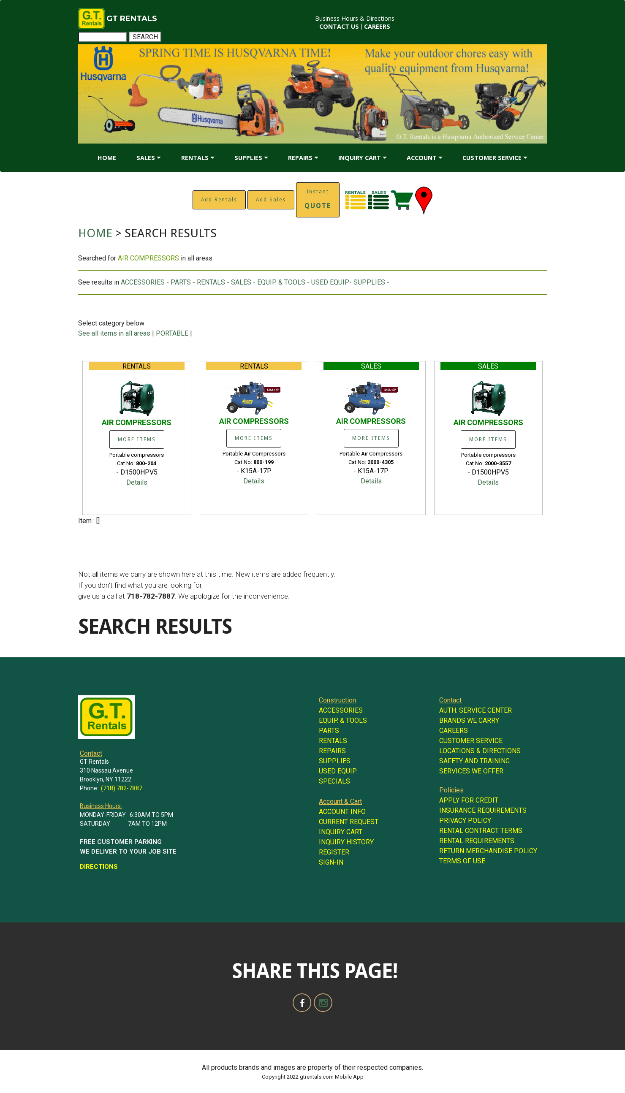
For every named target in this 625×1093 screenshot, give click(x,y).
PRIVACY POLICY (465, 820)
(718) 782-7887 (121, 788)
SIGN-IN (331, 862)
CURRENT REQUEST (348, 822)
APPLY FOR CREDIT (468, 800)
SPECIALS (334, 781)
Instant (317, 199)
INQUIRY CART (359, 158)
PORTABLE (172, 333)
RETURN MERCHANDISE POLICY (488, 851)
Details (136, 482)
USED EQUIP (330, 282)
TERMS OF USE (462, 861)
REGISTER (334, 852)
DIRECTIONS (99, 867)
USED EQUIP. (338, 771)
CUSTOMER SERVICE (492, 158)
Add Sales (271, 200)
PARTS (181, 282)
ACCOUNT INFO (342, 812)
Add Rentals (219, 200)
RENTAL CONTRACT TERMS (480, 831)
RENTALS (195, 158)
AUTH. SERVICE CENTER (475, 710)
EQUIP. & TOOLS (343, 720)
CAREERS (377, 26)
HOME (107, 158)
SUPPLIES (248, 158)
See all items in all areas (115, 333)
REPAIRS (300, 158)
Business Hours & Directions (354, 18)
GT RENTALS (131, 18)
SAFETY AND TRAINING (474, 761)
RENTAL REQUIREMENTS (476, 841)
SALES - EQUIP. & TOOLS (268, 282)
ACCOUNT (422, 158)
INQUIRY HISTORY (346, 842)
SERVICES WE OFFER (471, 771)
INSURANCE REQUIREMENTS (483, 810)
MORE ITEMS (137, 439)
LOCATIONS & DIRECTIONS (480, 751)
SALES (145, 158)
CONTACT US (339, 26)
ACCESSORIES (143, 282)
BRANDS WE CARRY (469, 720)
